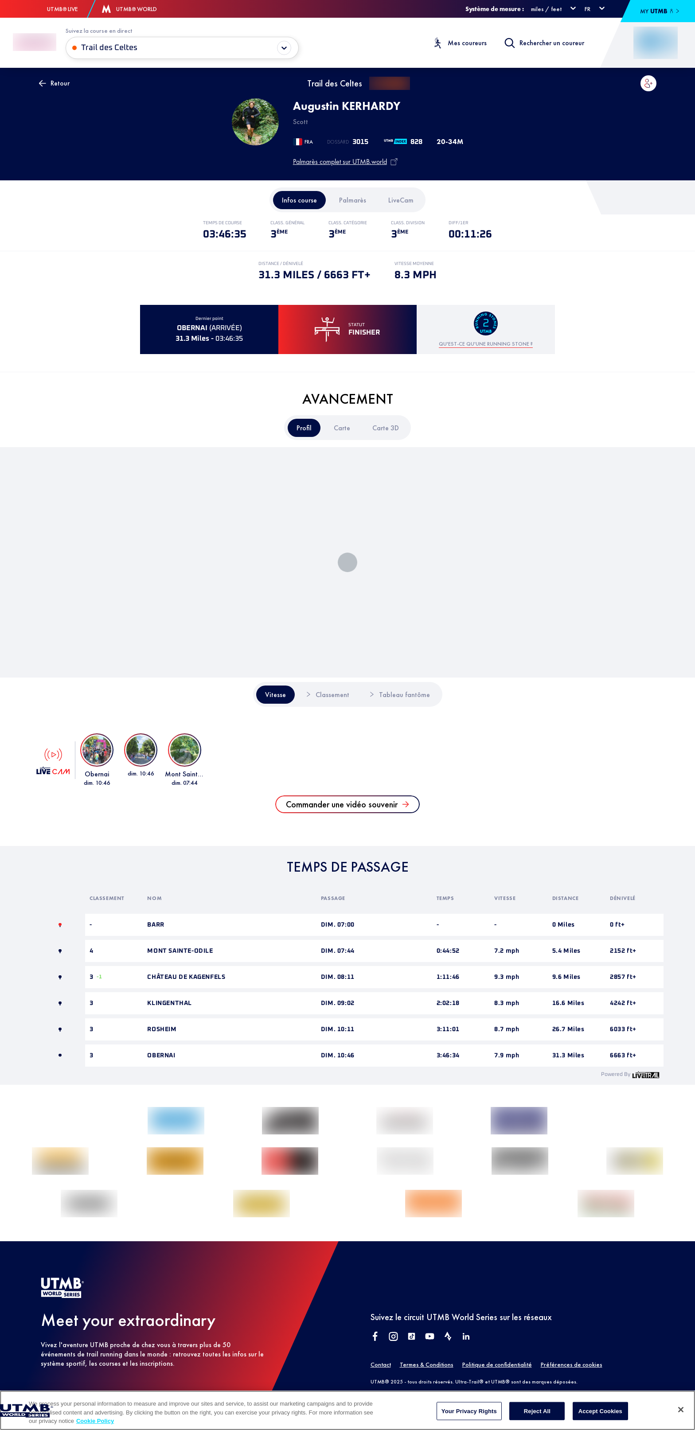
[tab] (299, 200)
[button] (648, 83)
